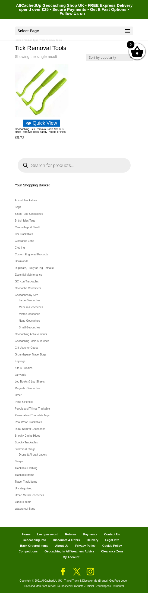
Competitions (28, 551)
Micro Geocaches (29, 313)
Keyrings (20, 361)
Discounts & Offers (66, 540)
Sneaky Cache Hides (27, 435)
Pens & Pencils (24, 401)
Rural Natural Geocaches (30, 428)
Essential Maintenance (28, 274)
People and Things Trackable (32, 408)
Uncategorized (23, 488)
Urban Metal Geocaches (29, 495)
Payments (90, 534)
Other (18, 395)
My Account (71, 557)
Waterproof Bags (25, 508)
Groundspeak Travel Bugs (30, 354)
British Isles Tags (25, 220)
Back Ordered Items (34, 545)
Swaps (19, 461)
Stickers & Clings (25, 449)
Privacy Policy (85, 545)
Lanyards (20, 374)
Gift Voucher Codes (27, 347)
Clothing (20, 247)
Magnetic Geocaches (27, 388)
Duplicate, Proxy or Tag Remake (34, 267)
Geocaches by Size (26, 295)
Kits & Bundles (24, 368)
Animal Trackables (26, 200)
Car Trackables (24, 234)
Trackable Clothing (26, 468)
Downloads (21, 261)
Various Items (23, 501)
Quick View (41, 123)
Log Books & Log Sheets (30, 381)
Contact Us (112, 534)
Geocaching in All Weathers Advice (70, 551)
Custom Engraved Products (31, 254)
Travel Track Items (26, 481)
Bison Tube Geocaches (29, 213)
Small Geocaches (29, 327)
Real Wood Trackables (28, 422)
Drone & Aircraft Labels (33, 454)
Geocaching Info (34, 540)
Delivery (93, 540)
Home (26, 534)
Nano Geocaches (29, 320)
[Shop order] (109, 57)
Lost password (47, 534)
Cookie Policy (112, 545)
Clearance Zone (24, 240)
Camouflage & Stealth (28, 227)
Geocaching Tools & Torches (32, 341)
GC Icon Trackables (27, 281)
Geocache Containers (28, 288)
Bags (18, 207)
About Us (61, 545)
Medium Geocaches (31, 307)
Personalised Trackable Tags (32, 415)
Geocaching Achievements (31, 334)
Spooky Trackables (26, 442)
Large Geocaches (29, 300)
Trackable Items (24, 474)
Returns (71, 534)
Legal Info (112, 540)
